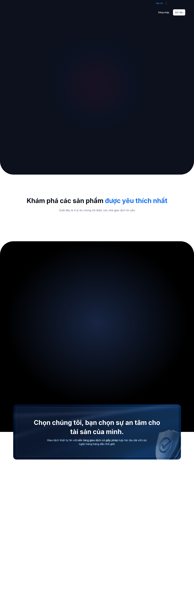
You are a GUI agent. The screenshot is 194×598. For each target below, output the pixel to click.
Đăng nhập (163, 12)
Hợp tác (159, 3)
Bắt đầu (179, 12)
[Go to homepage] (13, 12)
